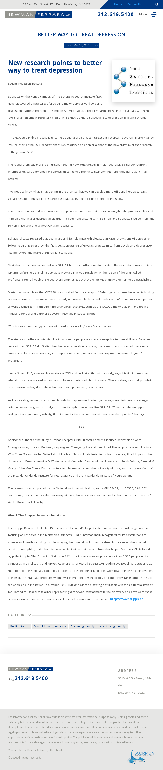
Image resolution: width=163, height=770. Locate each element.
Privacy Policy (35, 751)
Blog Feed (56, 751)
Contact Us (134, 4)
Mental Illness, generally (50, 626)
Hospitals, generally (112, 626)
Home (118, 4)
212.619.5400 (116, 15)
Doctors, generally (82, 626)
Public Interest (19, 626)
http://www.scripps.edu (127, 599)
